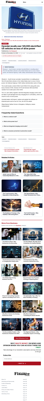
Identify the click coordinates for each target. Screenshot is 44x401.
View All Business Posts (22, 338)
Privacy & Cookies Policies (7, 389)
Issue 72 (25, 397)
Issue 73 (25, 395)
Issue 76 (25, 389)
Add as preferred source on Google (12, 55)
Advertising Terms (6, 393)
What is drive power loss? (11, 121)
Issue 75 (25, 391)
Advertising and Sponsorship (8, 381)
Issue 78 (25, 385)
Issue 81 (25, 379)
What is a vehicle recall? (10, 116)
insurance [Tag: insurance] (4, 60)
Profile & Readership (6, 383)
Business (7, 39)
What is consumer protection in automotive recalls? (18, 131)
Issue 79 (25, 383)
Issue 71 (25, 399)
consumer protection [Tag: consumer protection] (22, 60)
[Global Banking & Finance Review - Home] (11, 2)
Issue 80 (25, 381)
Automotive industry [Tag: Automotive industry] (12, 60)
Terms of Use (5, 391)
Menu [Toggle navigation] (33, 2)
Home (3, 39)
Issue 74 (25, 393)
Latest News (4, 387)
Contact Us (4, 385)
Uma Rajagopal (13, 51)
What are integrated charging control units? (15, 126)
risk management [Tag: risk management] (5, 62)
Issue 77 (25, 387)
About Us (4, 379)
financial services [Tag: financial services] (32, 60)
